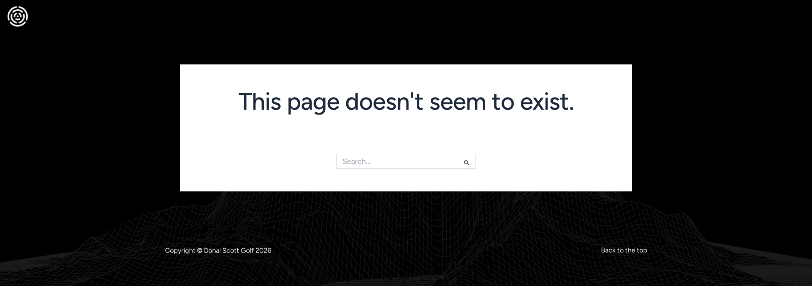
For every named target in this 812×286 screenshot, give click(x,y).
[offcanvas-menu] (796, 12)
